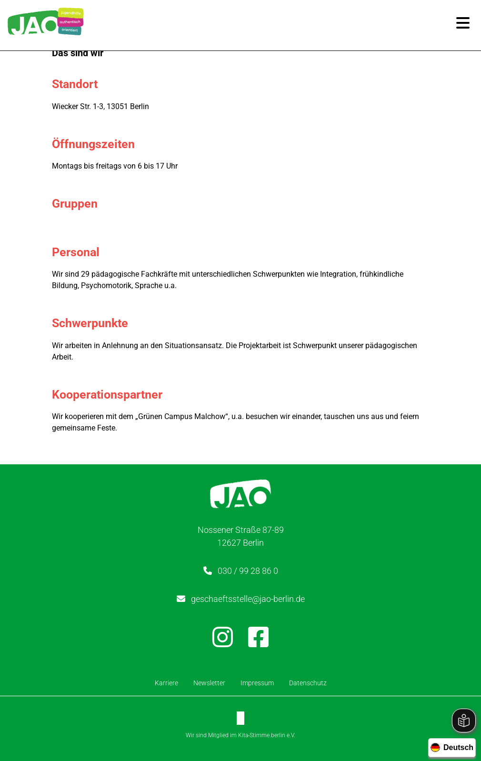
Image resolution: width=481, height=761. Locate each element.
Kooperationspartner (109, 394)
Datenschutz (308, 683)
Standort (77, 84)
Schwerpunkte (92, 323)
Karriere (166, 683)
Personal (78, 252)
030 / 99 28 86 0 (248, 571)
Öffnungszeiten (95, 144)
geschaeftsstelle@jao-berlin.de (248, 599)
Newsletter (209, 683)
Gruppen (77, 203)
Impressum (257, 683)
